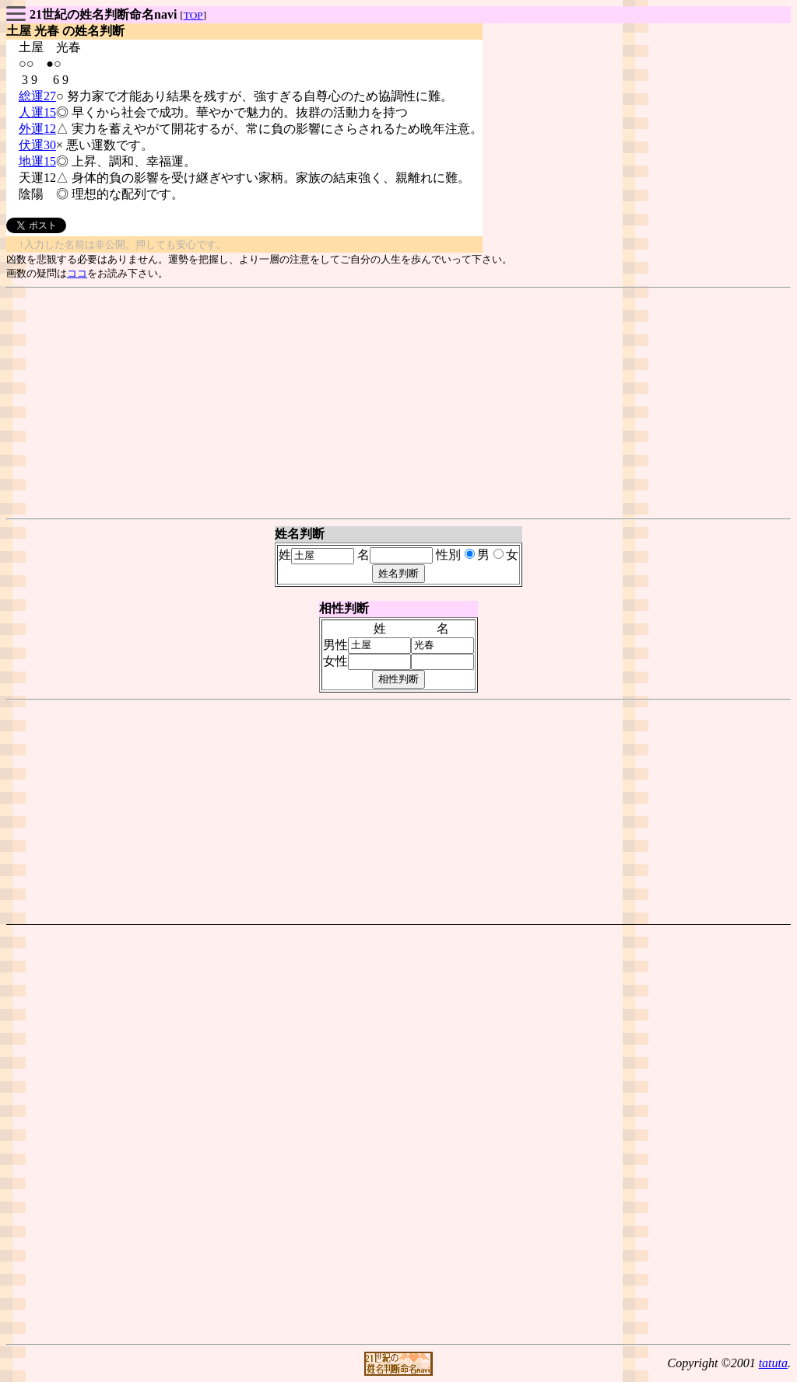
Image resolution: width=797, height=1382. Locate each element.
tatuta (773, 1363)
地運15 (37, 161)
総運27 (37, 96)
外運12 (37, 128)
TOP (193, 15)
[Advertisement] (398, 403)
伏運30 (37, 145)
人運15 (37, 112)
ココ (77, 273)
